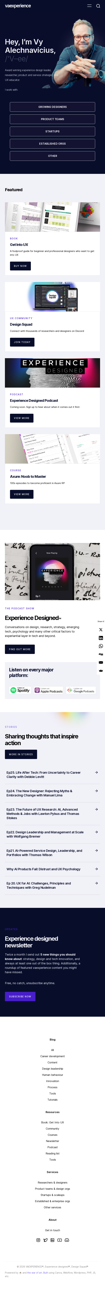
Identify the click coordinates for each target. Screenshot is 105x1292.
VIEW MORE (22, 418)
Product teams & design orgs (52, 1188)
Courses (52, 1134)
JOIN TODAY (22, 342)
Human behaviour (52, 1074)
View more (22, 494)
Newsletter (52, 1141)
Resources (53, 1112)
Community (52, 1128)
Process (52, 1087)
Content (52, 1062)
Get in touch (52, 1230)
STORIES (11, 726)
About (53, 1219)
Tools (52, 1093)
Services (52, 1172)
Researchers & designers (52, 1182)
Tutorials (52, 1099)
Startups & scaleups (52, 1195)
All (52, 1050)
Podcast (52, 1147)
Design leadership (52, 1068)
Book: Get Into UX (52, 1122)
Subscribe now (20, 996)
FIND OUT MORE (20, 649)
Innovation (52, 1081)
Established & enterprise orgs (52, 1201)
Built (45, 1272)
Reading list (53, 1153)
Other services (52, 1207)
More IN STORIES (21, 754)
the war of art (34, 1272)
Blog (52, 1039)
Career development (52, 1056)
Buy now (20, 266)
